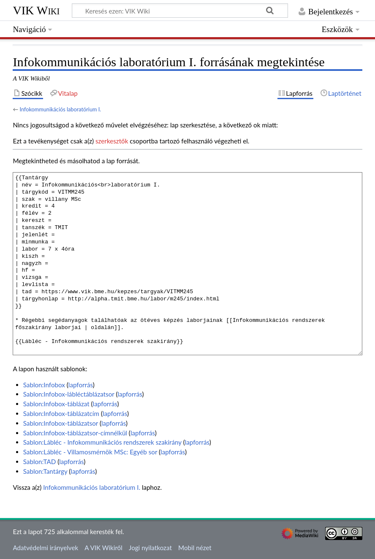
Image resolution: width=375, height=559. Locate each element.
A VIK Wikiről (103, 547)
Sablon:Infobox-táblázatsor (60, 423)
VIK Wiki (36, 10)
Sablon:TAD (39, 461)
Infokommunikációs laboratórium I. (60, 109)
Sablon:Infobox (44, 385)
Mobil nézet (195, 547)
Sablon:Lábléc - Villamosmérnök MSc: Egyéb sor (90, 452)
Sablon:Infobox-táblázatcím (61, 413)
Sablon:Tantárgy (45, 471)
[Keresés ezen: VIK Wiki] (180, 10)
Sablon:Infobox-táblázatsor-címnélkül (75, 433)
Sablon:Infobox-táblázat (56, 404)
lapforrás (80, 385)
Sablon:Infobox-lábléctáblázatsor (68, 394)
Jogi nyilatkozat (150, 547)
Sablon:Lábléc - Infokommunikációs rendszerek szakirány (102, 442)
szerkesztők (111, 141)
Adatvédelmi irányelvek (45, 547)
